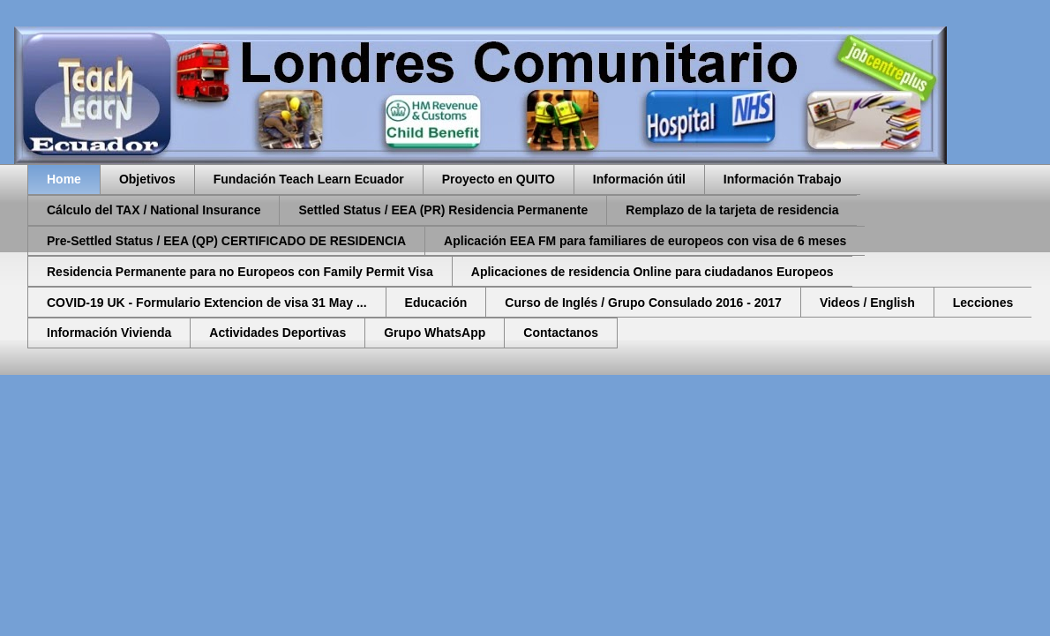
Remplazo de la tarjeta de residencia (732, 210)
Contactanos (560, 332)
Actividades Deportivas (277, 332)
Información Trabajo (783, 179)
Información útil (639, 179)
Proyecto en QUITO (498, 179)
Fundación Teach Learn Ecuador (309, 179)
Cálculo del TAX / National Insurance (153, 210)
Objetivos (147, 179)
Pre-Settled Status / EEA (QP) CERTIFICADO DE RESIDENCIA (226, 241)
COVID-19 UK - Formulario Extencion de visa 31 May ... (207, 303)
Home (64, 179)
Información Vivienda (109, 332)
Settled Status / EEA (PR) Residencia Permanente (443, 210)
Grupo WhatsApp (434, 332)
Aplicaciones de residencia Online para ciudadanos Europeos (652, 272)
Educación (436, 303)
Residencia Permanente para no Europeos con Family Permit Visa (240, 272)
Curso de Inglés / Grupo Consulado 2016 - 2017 (643, 303)
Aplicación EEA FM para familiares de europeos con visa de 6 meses (645, 241)
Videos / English (867, 303)
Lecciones (983, 303)
